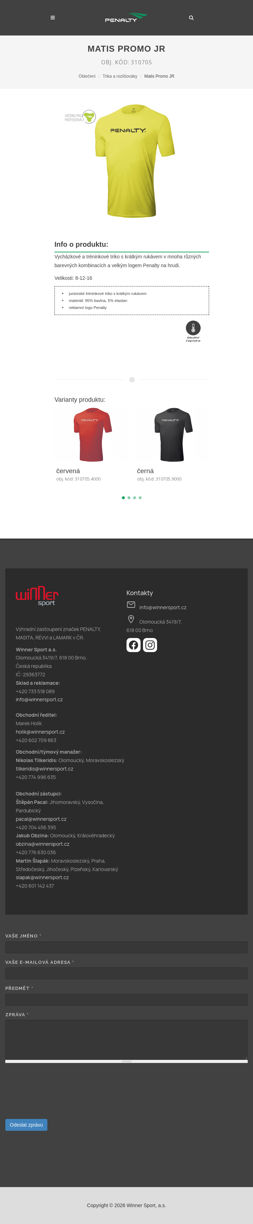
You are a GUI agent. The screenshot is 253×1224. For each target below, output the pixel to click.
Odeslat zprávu (26, 1125)
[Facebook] (134, 650)
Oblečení (87, 76)
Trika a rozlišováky (120, 76)
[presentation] (34, 1093)
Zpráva (17, 1014)
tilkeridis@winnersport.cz (44, 768)
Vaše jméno (23, 936)
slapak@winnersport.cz (42, 877)
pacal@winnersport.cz (41, 819)
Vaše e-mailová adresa (39, 962)
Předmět (19, 988)
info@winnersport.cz (39, 699)
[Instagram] (150, 650)
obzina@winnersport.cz (43, 843)
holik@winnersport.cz (40, 731)
